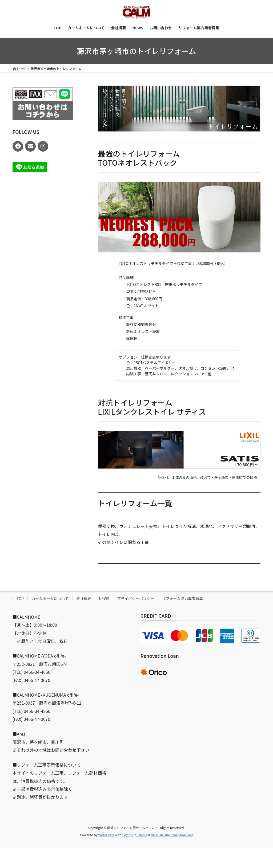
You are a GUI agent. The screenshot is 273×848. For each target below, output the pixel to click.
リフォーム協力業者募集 (182, 598)
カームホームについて (50, 598)
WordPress (106, 835)
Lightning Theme (134, 835)
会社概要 (83, 598)
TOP (20, 598)
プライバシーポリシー (135, 598)
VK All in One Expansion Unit (172, 835)
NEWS (104, 598)
